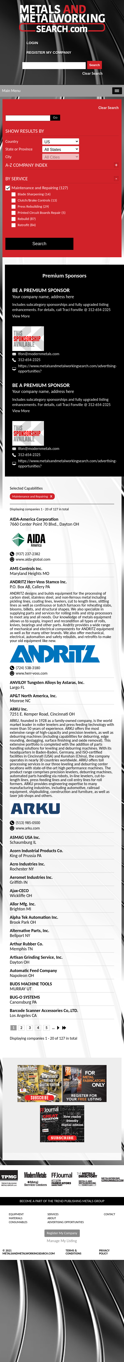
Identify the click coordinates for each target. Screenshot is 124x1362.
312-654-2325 (29, 359)
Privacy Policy (104, 1252)
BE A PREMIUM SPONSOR (41, 290)
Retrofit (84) (26, 225)
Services (52, 1214)
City (8, 157)
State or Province (18, 149)
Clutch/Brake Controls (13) (36, 200)
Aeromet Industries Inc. (31, 877)
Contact (109, 1214)
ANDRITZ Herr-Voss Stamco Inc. (38, 582)
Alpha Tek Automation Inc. (34, 917)
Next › (59, 1028)
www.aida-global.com (33, 559)
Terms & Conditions (73, 1252)
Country (11, 142)
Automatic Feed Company (33, 970)
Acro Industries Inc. (27, 864)
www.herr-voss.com (31, 673)
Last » (64, 1028)
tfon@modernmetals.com (38, 353)
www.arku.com (28, 828)
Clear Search (93, 73)
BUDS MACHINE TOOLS (31, 984)
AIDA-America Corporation (34, 519)
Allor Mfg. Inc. (23, 904)
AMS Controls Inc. (26, 568)
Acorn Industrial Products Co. (36, 850)
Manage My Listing (62, 1241)
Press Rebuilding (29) (32, 206)
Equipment (16, 1214)
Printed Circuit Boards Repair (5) (39, 213)
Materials (15, 1218)
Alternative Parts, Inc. (29, 930)
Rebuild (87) (26, 219)
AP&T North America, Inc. (33, 696)
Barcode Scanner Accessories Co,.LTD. (44, 1010)
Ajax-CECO (19, 890)
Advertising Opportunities (65, 1222)
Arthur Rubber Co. (26, 944)
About (51, 1218)
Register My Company (62, 1233)
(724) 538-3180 (28, 667)
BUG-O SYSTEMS (25, 997)
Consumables (18, 1222)
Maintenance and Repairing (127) (36, 188)
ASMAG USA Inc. (25, 837)
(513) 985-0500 (28, 822)
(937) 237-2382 (28, 554)
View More (21, 316)
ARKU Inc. (19, 709)
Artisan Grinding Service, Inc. (36, 957)
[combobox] (54, 65)
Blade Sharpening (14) (33, 194)
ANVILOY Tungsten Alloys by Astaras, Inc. (47, 682)
